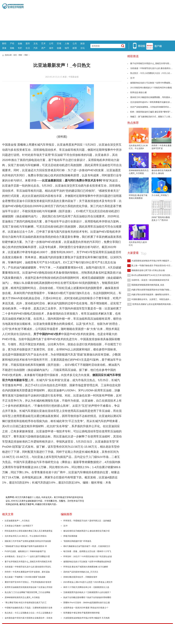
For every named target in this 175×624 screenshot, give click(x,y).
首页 (15, 55)
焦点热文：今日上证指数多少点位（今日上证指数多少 (28, 613)
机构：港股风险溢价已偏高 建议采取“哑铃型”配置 (150, 112)
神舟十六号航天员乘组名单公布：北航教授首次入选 (86, 587)
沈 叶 (65, 526)
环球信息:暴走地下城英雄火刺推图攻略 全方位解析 (85, 567)
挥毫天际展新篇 (70, 536)
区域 (59, 43)
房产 (43, 48)
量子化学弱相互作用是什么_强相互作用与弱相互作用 (28, 561)
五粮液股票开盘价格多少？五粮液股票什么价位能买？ (87, 592)
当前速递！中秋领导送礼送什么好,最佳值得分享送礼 (28, 567)
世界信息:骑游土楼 (137, 92)
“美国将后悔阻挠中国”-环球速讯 (77, 541)
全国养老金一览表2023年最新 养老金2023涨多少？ (86, 608)
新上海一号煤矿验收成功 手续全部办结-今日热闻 (150, 266)
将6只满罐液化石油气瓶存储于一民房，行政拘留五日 (86, 546)
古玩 (82, 48)
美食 (4, 48)
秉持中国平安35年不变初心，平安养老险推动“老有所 (28, 582)
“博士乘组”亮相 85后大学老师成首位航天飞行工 (26, 602)
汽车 (35, 48)
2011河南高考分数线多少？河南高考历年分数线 (149, 88)
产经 (12, 43)
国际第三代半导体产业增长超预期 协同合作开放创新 (28, 541)
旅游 (82, 43)
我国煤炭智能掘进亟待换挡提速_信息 (145, 285)
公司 (51, 43)
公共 (75, 43)
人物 (67, 43)
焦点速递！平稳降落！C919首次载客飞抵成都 (25, 577)
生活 (28, 48)
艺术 (43, 43)
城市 (51, 48)
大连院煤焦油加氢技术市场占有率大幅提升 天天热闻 (86, 618)
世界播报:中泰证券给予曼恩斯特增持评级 (81, 613)
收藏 (59, 48)
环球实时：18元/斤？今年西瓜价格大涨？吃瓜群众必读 (87, 556)
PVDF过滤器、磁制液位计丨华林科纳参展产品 (25, 551)
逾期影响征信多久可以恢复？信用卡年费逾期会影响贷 (87, 561)
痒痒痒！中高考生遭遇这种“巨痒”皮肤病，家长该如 (27, 572)
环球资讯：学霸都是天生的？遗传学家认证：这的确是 (87, 520)
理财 (20, 55)
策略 (12, 48)
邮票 (75, 48)
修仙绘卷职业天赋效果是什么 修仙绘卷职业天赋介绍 (86, 531)
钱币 (67, 48)
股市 (28, 43)
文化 (35, 43)
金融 (20, 43)
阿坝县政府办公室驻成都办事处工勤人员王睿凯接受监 (28, 531)
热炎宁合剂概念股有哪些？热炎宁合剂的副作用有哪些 (87, 597)
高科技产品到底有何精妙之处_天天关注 (80, 572)
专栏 (20, 48)
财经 (4, 43)
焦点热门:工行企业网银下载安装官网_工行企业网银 (27, 592)
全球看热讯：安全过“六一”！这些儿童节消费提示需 (27, 556)
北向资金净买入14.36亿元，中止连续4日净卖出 (26, 536)
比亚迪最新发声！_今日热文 (17, 520)
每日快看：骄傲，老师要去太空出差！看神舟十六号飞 (87, 551)
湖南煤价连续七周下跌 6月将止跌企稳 (146, 270)
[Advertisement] (98, 20)
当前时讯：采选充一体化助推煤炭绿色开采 (148, 280)
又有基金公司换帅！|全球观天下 (19, 526)
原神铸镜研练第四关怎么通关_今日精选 (22, 597)
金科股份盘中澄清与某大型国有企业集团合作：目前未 (28, 618)
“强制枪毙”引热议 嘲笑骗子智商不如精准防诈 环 (26, 546)
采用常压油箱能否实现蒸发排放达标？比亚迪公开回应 (28, 587)
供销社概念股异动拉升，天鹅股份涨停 (80, 577)
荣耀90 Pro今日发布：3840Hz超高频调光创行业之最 (86, 602)
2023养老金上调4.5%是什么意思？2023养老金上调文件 (88, 582)
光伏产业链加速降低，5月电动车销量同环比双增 (150, 107)
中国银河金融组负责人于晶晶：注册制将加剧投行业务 (28, 608)
